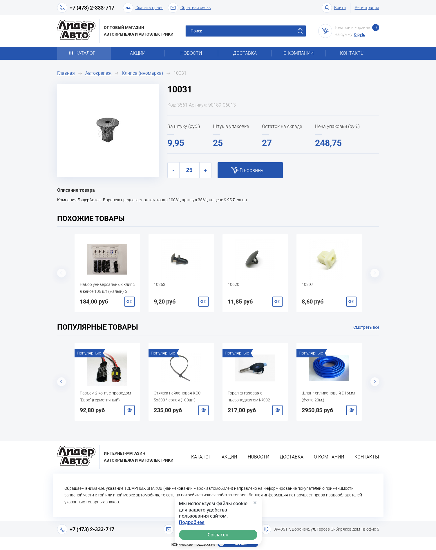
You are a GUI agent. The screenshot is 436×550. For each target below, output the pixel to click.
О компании (298, 53)
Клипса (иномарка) (142, 73)
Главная (66, 73)
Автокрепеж (98, 73)
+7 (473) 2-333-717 (92, 8)
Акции (137, 53)
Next (374, 273)
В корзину (251, 170)
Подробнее (192, 522)
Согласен (217, 534)
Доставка (245, 53)
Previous (61, 273)
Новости (191, 53)
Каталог (84, 53)
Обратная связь (189, 8)
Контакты (352, 53)
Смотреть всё (366, 327)
